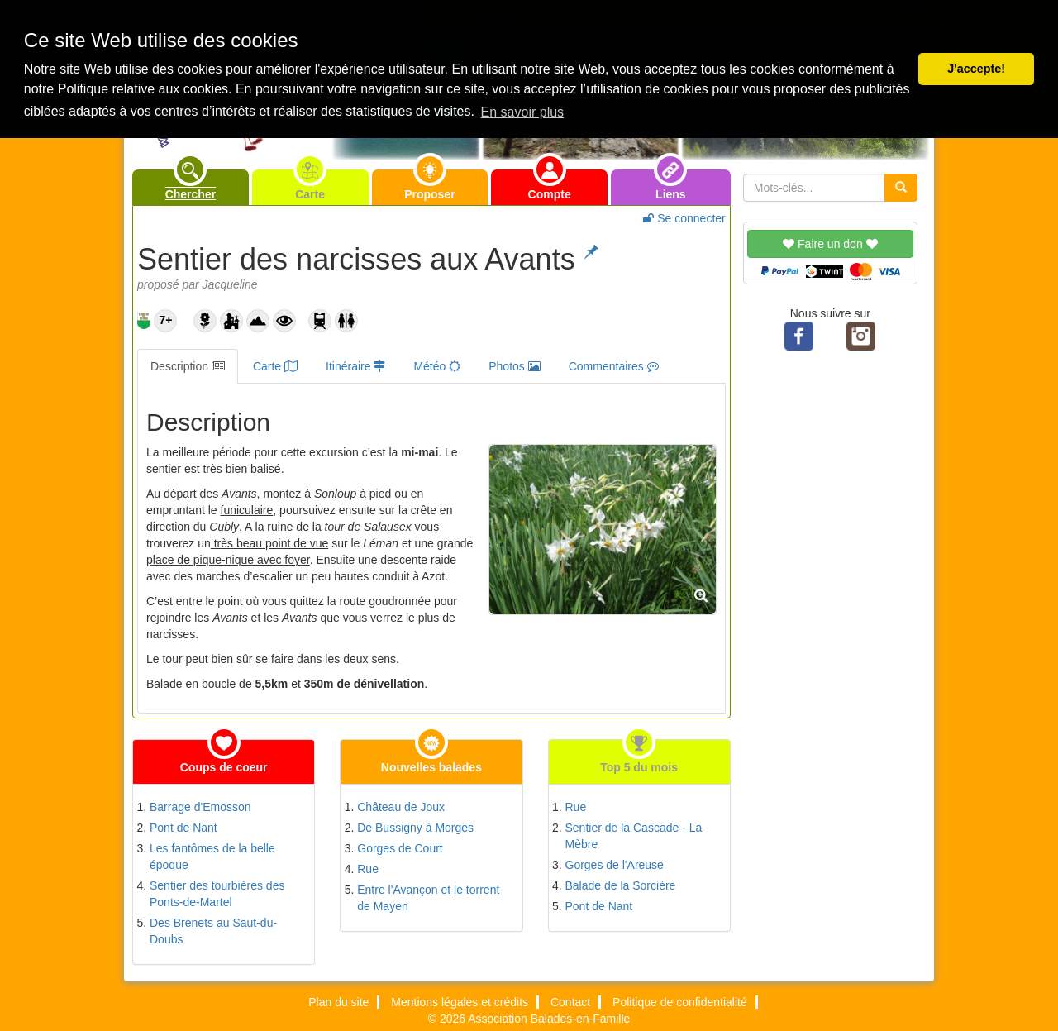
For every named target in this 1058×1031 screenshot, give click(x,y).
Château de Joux (401, 807)
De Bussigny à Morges (415, 827)
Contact (570, 1002)
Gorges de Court (400, 848)
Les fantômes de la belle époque (212, 856)
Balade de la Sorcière (620, 885)
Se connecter (684, 218)
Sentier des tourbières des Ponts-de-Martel (217, 894)
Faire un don (830, 244)
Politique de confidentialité (679, 1002)
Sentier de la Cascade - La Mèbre (634, 836)
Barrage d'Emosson (200, 807)
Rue (368, 869)
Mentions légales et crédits (459, 1002)
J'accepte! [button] (976, 68)
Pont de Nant (183, 827)
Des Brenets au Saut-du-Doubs (213, 931)
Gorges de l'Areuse (614, 864)
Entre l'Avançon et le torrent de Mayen (428, 898)
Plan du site (338, 1002)
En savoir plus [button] (523, 112)
